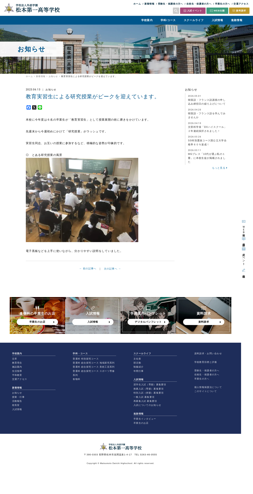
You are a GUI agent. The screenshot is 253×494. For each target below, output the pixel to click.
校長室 (16, 405)
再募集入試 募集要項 (145, 401)
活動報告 (17, 401)
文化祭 (137, 358)
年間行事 (139, 371)
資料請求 (241, 10)
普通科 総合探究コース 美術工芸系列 (94, 366)
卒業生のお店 (141, 423)
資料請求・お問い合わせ (208, 353)
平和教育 (17, 375)
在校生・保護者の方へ (199, 3)
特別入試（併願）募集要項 (149, 392)
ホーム (137, 3)
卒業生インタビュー (145, 418)
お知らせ (53, 76)
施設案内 (17, 366)
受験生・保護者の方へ (170, 3)
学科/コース (168, 20)
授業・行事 (18, 397)
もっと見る (218, 167)
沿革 (14, 358)
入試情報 (217, 20)
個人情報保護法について (208, 387)
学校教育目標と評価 (205, 362)
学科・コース (80, 353)
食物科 (76, 379)
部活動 (137, 362)
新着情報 (149, 3)
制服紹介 (139, 366)
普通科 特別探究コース (86, 358)
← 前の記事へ (87, 269)
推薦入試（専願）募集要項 (149, 388)
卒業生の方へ (222, 3)
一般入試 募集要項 (144, 397)
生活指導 (17, 371)
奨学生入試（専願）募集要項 (150, 384)
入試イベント (194, 10)
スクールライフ (194, 20)
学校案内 (147, 20)
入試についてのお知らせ (147, 405)
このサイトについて (205, 391)
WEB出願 (219, 10)
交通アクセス (241, 3)
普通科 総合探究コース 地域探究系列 (94, 362)
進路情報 (236, 20)
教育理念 (17, 362)
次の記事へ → (112, 270)
